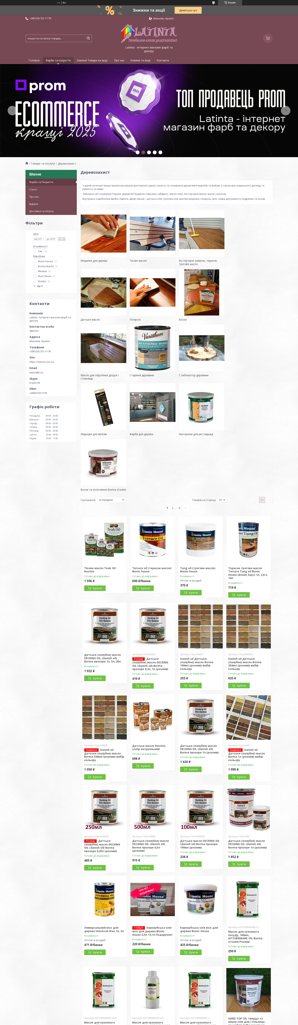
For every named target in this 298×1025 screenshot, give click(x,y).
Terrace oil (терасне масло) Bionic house (151, 514)
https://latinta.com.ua (41, 362)
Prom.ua (168, 1017)
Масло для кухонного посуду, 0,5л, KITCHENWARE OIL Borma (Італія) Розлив (151, 970)
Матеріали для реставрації (244, 378)
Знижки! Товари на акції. (92, 60)
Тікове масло (138, 260)
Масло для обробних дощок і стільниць (197, 321)
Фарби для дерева (190, 378)
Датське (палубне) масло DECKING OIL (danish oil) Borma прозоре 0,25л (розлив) (102, 790)
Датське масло (236, 260)
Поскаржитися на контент (157, 1021)
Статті (33, 189)
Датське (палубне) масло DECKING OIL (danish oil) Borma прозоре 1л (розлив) (199, 693)
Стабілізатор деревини (95, 378)
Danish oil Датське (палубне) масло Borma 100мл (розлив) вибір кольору (196, 608)
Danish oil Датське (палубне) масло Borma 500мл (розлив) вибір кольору (104, 699)
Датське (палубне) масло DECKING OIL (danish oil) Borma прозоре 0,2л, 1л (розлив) (150, 608)
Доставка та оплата (41, 211)
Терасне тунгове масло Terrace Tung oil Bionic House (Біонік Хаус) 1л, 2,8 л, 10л (248, 517)
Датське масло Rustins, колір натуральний (149, 691)
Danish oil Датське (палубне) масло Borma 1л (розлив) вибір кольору (246, 699)
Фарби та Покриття (41, 182)
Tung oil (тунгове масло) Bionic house (197, 514)
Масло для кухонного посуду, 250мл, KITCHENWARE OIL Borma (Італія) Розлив (101, 972)
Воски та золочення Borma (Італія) (103, 434)
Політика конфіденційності (189, 1021)
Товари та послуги (43, 163)
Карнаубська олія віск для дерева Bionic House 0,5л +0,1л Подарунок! (152, 875)
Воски (133, 319)
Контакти (163, 60)
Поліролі (86, 319)
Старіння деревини (239, 319)
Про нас (119, 60)
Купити (97, 533)
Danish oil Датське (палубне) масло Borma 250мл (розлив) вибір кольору (245, 608)
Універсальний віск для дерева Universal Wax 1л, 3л (104, 873)
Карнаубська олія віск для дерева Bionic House (199, 873)
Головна (34, 60)
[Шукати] (88, 38)
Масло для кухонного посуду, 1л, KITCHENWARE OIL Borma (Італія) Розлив (198, 970)
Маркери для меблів (142, 378)
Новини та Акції (140, 60)
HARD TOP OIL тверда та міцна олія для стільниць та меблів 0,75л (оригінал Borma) (246, 968)
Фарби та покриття (58, 60)
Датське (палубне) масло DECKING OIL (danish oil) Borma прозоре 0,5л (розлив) (150, 790)
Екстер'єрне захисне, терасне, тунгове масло (197, 262)
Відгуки (33, 204)
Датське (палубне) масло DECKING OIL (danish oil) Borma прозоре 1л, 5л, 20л (102, 602)
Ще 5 (40, 286)
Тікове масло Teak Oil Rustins (100, 514)
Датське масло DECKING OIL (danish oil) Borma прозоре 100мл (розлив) (200, 788)
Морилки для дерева (94, 260)
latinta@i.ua (36, 372)
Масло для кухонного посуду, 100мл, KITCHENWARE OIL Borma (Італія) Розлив (245, 881)
